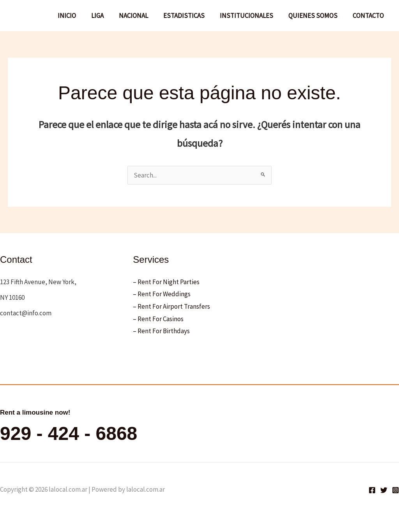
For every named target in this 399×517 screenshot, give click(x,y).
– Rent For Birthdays (161, 331)
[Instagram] (395, 490)
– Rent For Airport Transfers (171, 306)
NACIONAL (142, 15)
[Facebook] (372, 490)
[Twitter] (383, 490)
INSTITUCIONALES (251, 15)
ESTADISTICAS (190, 15)
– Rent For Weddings (162, 294)
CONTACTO (369, 15)
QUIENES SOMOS (315, 15)
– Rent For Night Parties (166, 282)
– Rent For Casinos (158, 319)
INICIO (79, 15)
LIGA (108, 15)
